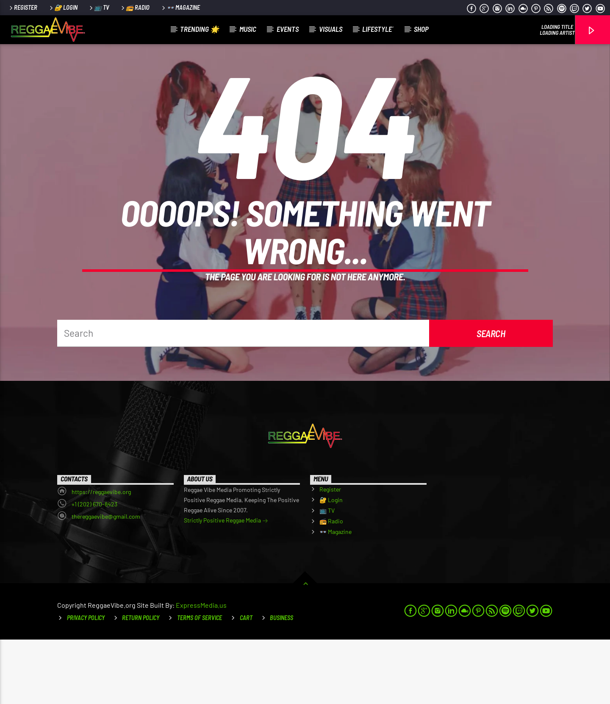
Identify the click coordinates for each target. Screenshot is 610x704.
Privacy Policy (86, 682)
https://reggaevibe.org (101, 556)
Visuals (330, 29)
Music (247, 29)
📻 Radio (135, 7)
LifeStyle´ (378, 29)
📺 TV (98, 7)
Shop (421, 29)
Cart (246, 682)
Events (288, 29)
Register (22, 7)
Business (281, 682)
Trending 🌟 (199, 29)
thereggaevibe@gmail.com (106, 580)
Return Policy (140, 682)
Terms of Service (199, 682)
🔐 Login (63, 7)
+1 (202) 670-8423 (94, 568)
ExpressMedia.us (201, 669)
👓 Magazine (180, 7)
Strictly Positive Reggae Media (226, 585)
